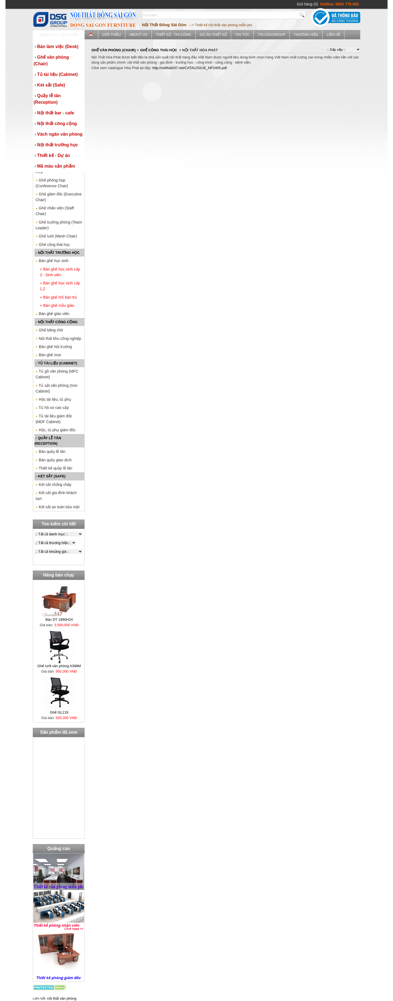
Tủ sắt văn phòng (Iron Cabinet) (56, 388)
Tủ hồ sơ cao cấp (52, 407)
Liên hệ (333, 34)
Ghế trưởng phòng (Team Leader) (58, 225)
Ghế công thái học (52, 244)
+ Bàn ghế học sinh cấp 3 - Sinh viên (60, 272)
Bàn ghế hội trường (53, 346)
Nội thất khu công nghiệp (58, 338)
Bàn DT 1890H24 (59, 619)
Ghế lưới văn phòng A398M (59, 666)
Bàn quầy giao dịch (53, 460)
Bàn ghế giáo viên (52, 313)
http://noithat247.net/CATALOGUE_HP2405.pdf (189, 68)
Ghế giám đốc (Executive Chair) (58, 197)
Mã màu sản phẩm (54, 166)
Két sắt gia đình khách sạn (56, 496)
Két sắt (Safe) (49, 85)
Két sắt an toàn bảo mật (57, 507)
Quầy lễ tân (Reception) (47, 99)
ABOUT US (138, 34)
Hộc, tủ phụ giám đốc (55, 430)
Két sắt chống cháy (53, 484)
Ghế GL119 (59, 712)
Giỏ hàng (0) (307, 4)
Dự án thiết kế (213, 34)
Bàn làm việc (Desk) (56, 46)
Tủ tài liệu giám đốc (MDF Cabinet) (53, 419)
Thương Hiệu (306, 34)
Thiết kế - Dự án (52, 155)
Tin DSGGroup (271, 34)
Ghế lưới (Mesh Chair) (56, 236)
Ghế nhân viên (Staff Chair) (54, 211)
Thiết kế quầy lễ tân (53, 468)
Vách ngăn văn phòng (58, 134)
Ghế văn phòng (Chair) (51, 60)
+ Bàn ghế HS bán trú (58, 297)
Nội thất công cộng (55, 123)
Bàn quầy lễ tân (50, 451)
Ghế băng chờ (49, 330)
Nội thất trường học (56, 144)
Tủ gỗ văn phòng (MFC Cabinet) (56, 374)
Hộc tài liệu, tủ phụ (53, 399)
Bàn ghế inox (48, 355)
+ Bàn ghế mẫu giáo (57, 305)
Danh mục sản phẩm (58, 35)
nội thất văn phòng (62, 998)
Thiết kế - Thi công (173, 34)
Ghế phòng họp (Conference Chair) (51, 183)
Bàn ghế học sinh (52, 261)
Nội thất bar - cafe (54, 113)
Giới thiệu (111, 34)
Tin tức (242, 34)
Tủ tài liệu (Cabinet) (56, 74)
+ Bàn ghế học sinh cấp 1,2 (60, 286)
